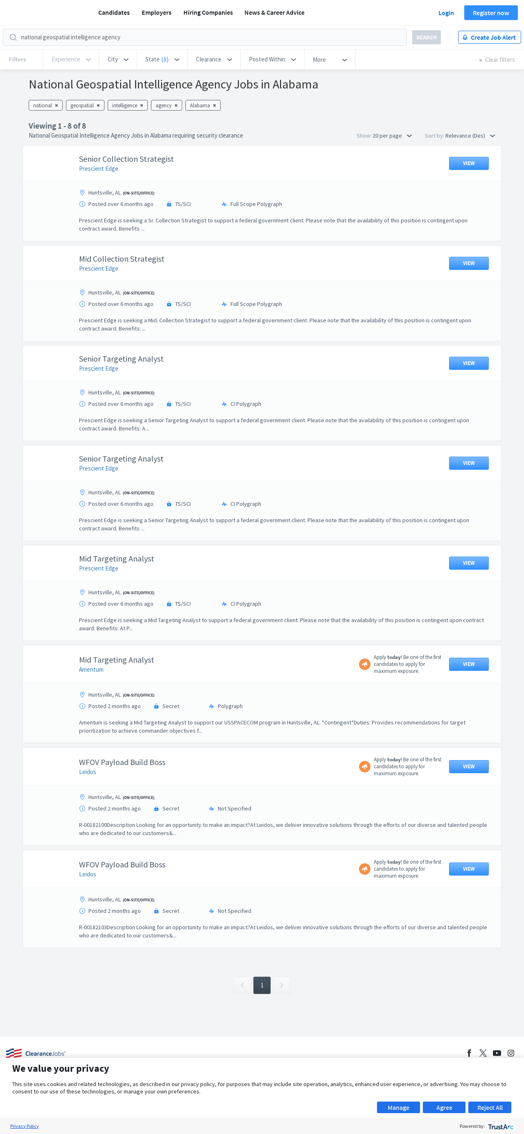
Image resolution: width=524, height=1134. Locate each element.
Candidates (114, 12)
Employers (157, 12)
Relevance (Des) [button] (470, 135)
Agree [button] (444, 1107)
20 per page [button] (392, 135)
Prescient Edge (98, 168)
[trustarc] (500, 1126)
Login (446, 13)
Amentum (91, 669)
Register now (491, 13)
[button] (118, 59)
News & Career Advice (274, 12)
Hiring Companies (208, 12)
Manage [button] (398, 1107)
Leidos (87, 772)
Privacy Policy (24, 1126)
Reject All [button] (490, 1107)
